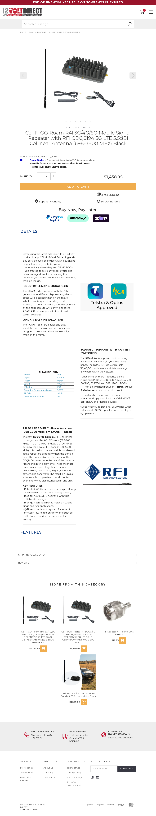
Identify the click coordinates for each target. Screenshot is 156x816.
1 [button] (66, 121)
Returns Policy (74, 777)
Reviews (23, 562)
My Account (26, 767)
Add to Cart (78, 186)
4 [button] (80, 121)
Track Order (26, 772)
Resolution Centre (25, 779)
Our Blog (48, 772)
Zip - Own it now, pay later (74, 783)
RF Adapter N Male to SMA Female (118, 633)
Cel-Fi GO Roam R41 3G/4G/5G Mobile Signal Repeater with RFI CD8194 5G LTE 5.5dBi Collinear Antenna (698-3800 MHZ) (78, 637)
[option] (78, 79)
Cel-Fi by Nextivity (78, 127)
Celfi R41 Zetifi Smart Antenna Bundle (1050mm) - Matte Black (78, 695)
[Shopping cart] (142, 12)
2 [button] (70, 121)
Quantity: (26, 176)
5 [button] (85, 121)
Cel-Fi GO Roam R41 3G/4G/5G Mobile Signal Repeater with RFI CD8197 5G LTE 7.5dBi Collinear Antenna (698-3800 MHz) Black (38, 637)
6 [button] (90, 121)
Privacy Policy (74, 772)
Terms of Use (73, 767)
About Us (48, 767)
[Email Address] (104, 769)
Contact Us (49, 777)
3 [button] (75, 121)
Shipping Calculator (32, 554)
